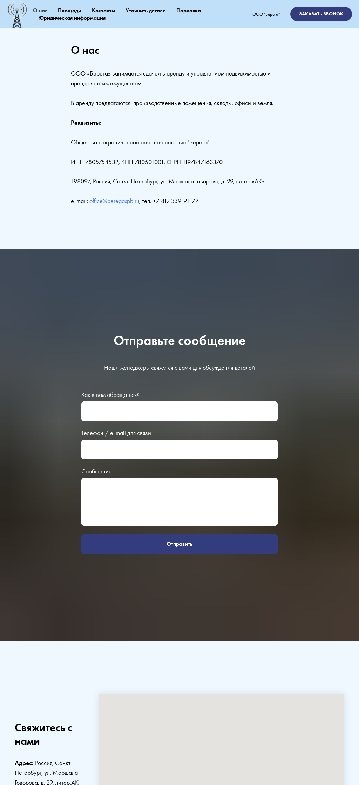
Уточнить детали (146, 10)
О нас (40, 10)
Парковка (188, 10)
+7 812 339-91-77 (176, 201)
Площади (69, 10)
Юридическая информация (72, 17)
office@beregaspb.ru (114, 201)
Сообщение (96, 471)
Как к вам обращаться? (110, 395)
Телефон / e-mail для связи (116, 433)
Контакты (103, 10)
